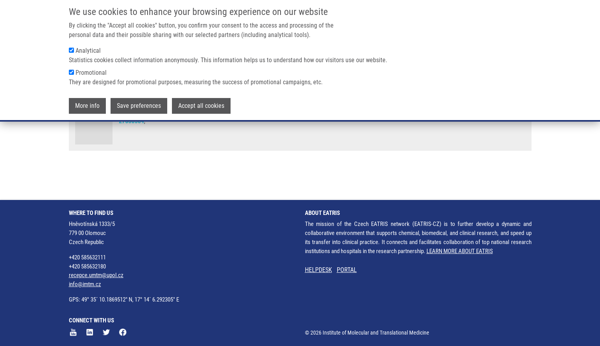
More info (87, 104)
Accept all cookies (201, 104)
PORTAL (347, 270)
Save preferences (139, 104)
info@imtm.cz (85, 284)
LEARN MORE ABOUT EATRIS (459, 251)
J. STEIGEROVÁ (173, 129)
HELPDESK (318, 270)
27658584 (131, 151)
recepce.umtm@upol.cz (96, 275)
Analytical (88, 49)
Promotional (91, 71)
